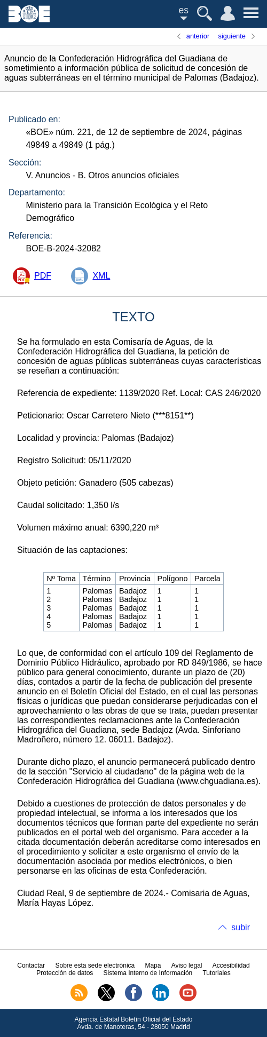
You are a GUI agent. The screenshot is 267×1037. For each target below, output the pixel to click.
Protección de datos (64, 973)
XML (101, 275)
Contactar (31, 965)
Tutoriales (216, 973)
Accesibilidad (231, 965)
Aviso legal (186, 965)
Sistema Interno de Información (148, 973)
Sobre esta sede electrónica (95, 965)
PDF (42, 275)
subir (240, 927)
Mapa (153, 965)
